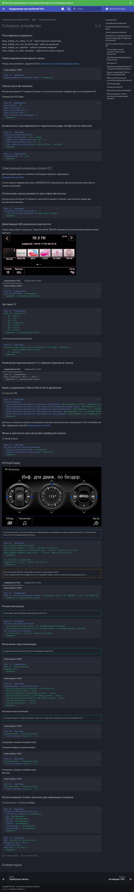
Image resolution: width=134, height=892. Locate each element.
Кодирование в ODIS (12, 281)
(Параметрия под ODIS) (13, 177)
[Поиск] (86, 9)
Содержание (111, 20)
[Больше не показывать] (130, 3)
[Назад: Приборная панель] (16, 878)
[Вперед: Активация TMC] (119, 878)
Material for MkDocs (17, 889)
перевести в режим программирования (60, 64)
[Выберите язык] (68, 8)
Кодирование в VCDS (32, 281)
